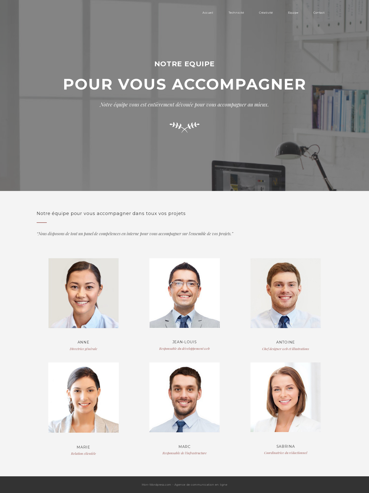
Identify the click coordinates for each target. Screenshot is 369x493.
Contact (319, 12)
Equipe (293, 12)
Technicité (236, 12)
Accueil (207, 12)
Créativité (266, 12)
